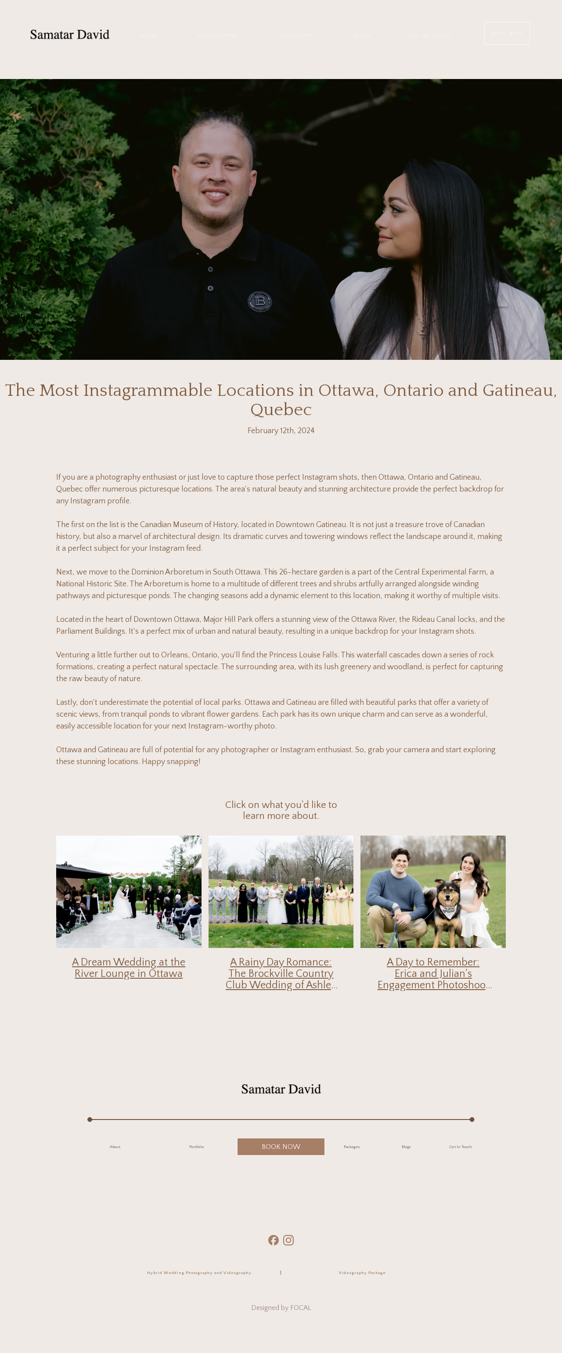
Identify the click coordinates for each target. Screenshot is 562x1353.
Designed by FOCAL (281, 1308)
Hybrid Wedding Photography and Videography (199, 1272)
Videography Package (362, 1272)
